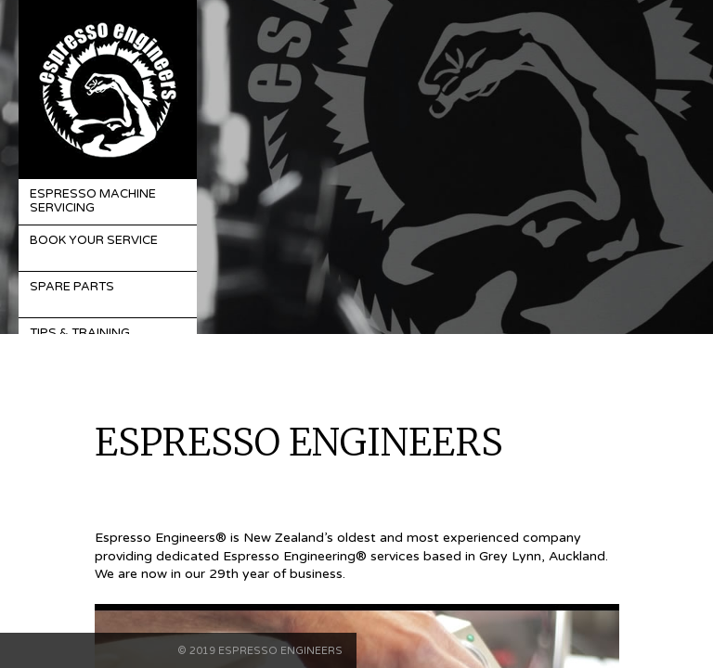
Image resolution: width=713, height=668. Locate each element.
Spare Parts (72, 286)
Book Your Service (94, 240)
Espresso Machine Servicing (93, 201)
